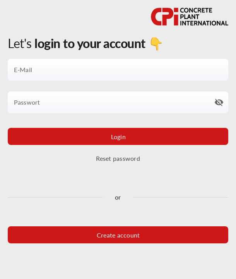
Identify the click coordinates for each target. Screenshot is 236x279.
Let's (85, 43)
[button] (219, 102)
